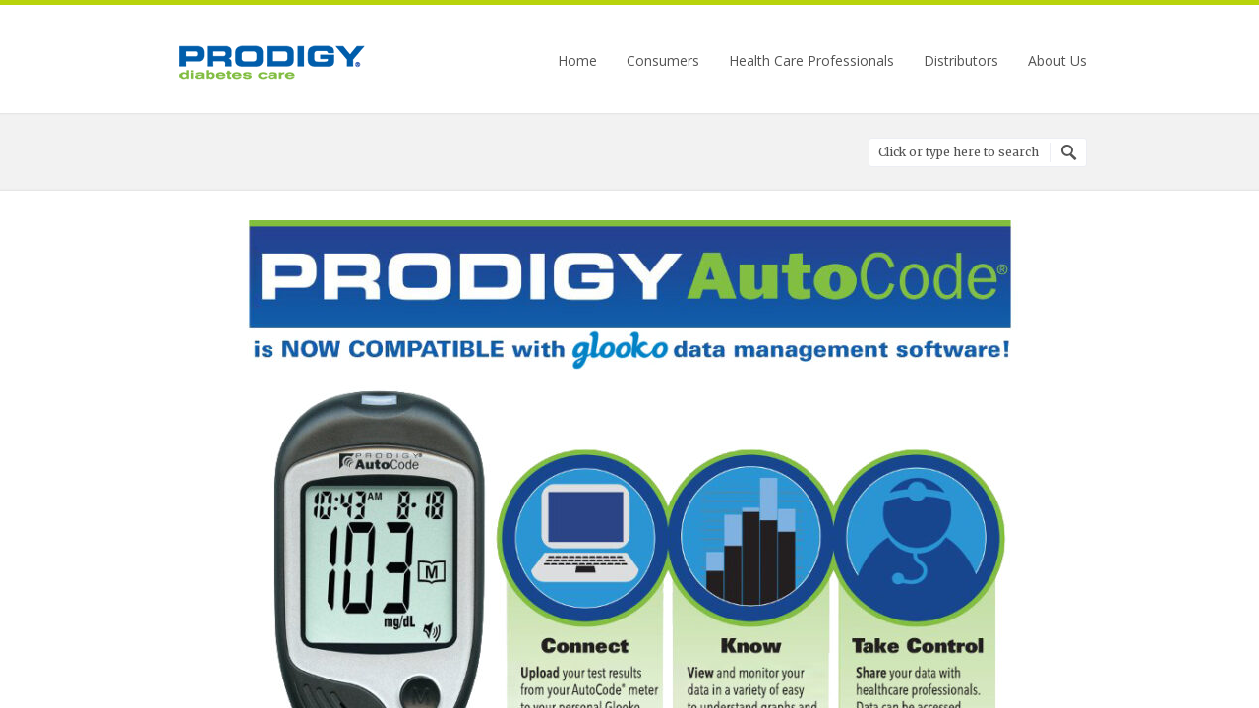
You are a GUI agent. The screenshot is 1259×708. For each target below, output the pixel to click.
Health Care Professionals (811, 61)
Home (577, 61)
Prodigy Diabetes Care (270, 61)
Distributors (961, 61)
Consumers (663, 61)
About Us (1057, 61)
